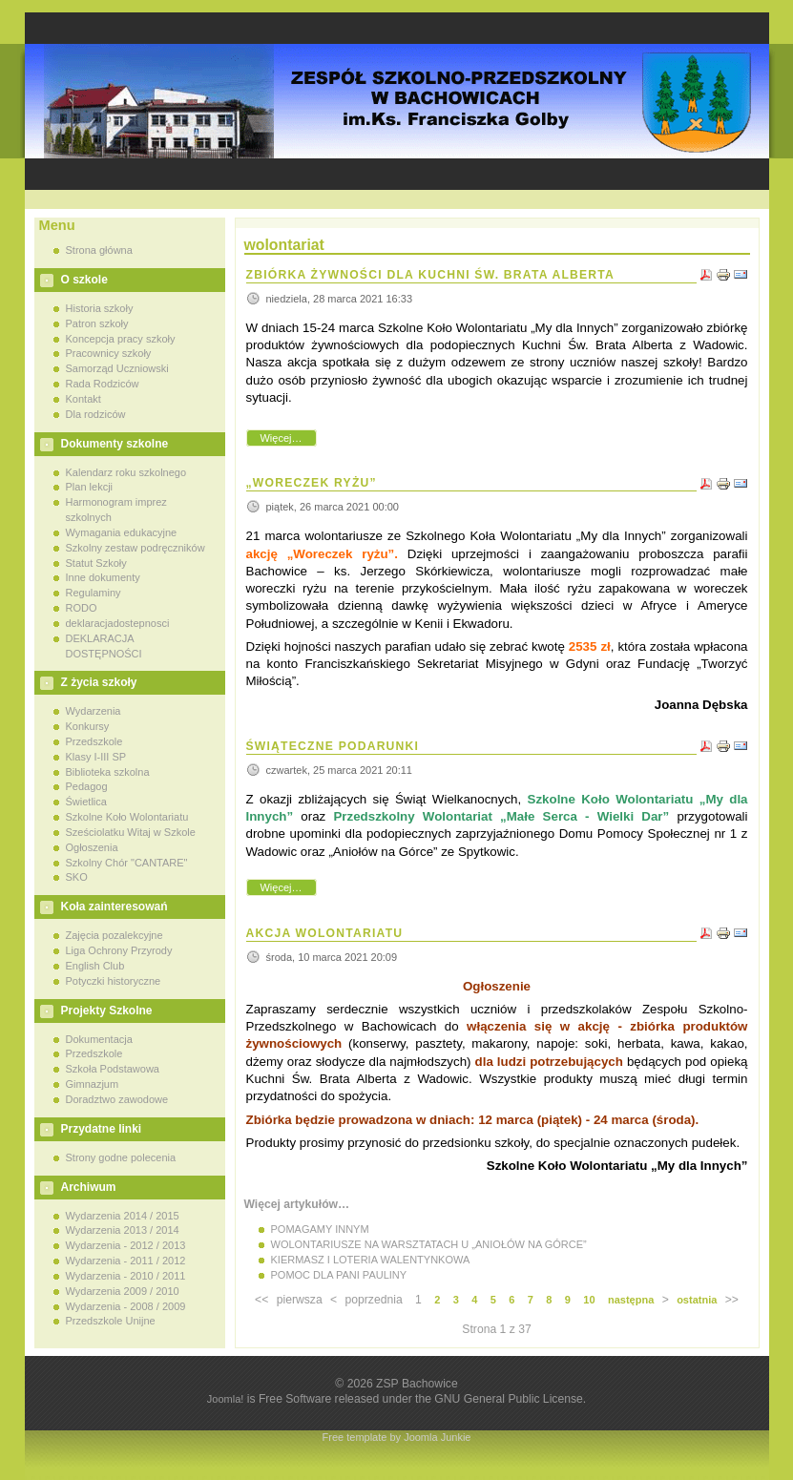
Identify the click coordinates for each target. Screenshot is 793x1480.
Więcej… (281, 438)
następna (631, 1299)
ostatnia (697, 1299)
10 (589, 1299)
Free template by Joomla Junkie (397, 1437)
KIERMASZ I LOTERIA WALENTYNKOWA (370, 1259)
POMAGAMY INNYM (320, 1229)
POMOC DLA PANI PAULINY (339, 1275)
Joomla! (225, 1399)
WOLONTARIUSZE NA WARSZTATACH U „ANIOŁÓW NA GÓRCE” (429, 1244)
